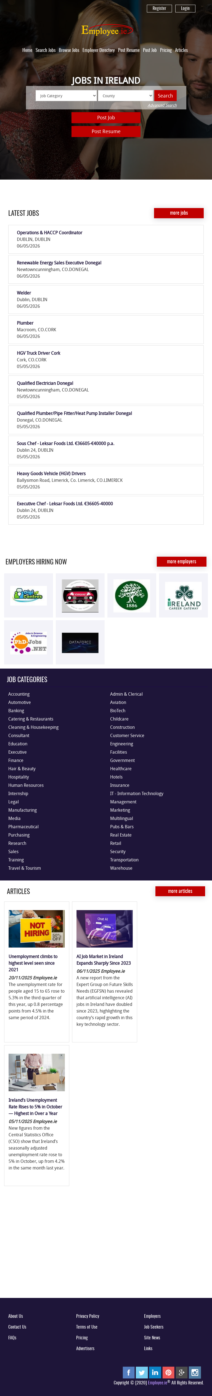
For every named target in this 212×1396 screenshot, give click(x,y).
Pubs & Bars (122, 827)
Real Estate (121, 835)
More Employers (181, 561)
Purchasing (19, 835)
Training (16, 860)
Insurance (119, 785)
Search (165, 95)
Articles (181, 50)
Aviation (118, 702)
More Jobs (179, 213)
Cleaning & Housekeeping (33, 727)
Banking (16, 711)
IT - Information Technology (136, 793)
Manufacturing (22, 810)
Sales (13, 851)
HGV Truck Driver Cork (38, 353)
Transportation (124, 860)
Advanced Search (162, 105)
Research (17, 843)
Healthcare (121, 769)
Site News (152, 1338)
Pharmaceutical (23, 827)
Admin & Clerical (126, 694)
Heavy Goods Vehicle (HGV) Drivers (51, 473)
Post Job (150, 50)
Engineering (121, 744)
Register (159, 8)
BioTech (117, 711)
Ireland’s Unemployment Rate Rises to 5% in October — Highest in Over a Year (35, 1106)
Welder (24, 293)
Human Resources (26, 785)
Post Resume (129, 50)
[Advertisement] (106, 1250)
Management (123, 802)
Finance (15, 760)
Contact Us (17, 1327)
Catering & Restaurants (30, 719)
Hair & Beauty (22, 769)
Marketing (120, 810)
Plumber (25, 323)
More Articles (180, 891)
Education (17, 744)
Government (122, 760)
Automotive (19, 702)
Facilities (118, 752)
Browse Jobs (69, 50)
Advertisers (85, 1349)
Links (148, 1349)
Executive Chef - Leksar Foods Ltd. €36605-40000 (65, 504)
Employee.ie (157, 1383)
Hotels (116, 777)
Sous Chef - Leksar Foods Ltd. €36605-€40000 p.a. (65, 443)
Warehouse (121, 868)
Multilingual (121, 818)
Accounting (19, 694)
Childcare (119, 719)
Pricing (166, 50)
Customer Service (127, 735)
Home (27, 50)
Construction (122, 727)
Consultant (18, 735)
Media (14, 818)
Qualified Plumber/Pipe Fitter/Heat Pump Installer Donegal (74, 413)
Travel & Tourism (24, 868)
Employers (152, 1316)
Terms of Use (86, 1327)
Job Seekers (153, 1327)
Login (185, 8)
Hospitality (18, 777)
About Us (15, 1316)
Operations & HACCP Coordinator (49, 233)
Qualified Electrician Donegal (45, 383)
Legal (13, 802)
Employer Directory (99, 50)
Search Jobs (45, 50)
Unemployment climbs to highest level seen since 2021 (33, 963)
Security (118, 851)
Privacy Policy (87, 1316)
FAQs (12, 1338)
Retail (115, 843)
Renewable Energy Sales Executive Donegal (59, 263)
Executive (17, 752)
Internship (18, 793)
